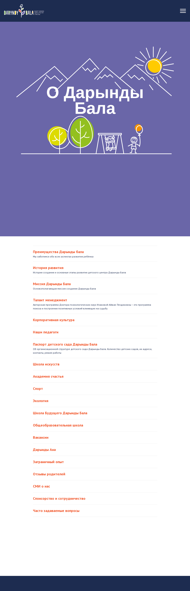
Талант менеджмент (50, 300)
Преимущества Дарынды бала (58, 251)
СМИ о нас (41, 486)
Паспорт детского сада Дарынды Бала (65, 344)
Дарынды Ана (44, 449)
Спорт (38, 388)
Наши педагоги (45, 332)
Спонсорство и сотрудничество (59, 498)
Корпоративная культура (53, 319)
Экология (40, 400)
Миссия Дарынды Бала (52, 283)
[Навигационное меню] (183, 11)
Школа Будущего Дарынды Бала (60, 413)
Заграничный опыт (48, 461)
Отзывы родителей (49, 474)
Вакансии (40, 437)
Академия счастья (48, 376)
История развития (48, 267)
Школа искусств (46, 364)
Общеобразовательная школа (58, 425)
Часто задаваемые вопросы (56, 510)
